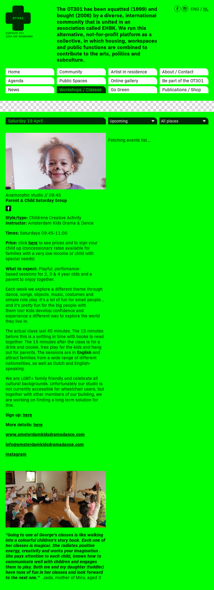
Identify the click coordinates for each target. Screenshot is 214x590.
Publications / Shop (181, 89)
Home (14, 71)
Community (70, 71)
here (27, 414)
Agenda (15, 80)
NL (205, 9)
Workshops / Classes (80, 89)
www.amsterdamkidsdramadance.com (45, 434)
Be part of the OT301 (183, 80)
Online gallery (124, 80)
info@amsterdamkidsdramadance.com (45, 444)
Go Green (120, 89)
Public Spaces (73, 80)
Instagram (16, 454)
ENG (195, 9)
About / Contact (177, 71)
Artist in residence (129, 71)
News (13, 89)
